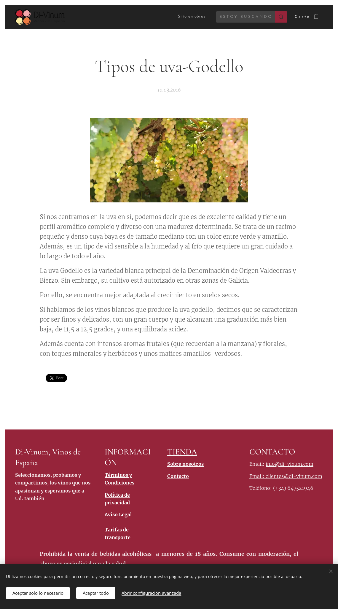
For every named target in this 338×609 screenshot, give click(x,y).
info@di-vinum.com (289, 464)
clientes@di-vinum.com (294, 476)
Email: (257, 476)
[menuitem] (186, 16)
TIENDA (182, 452)
